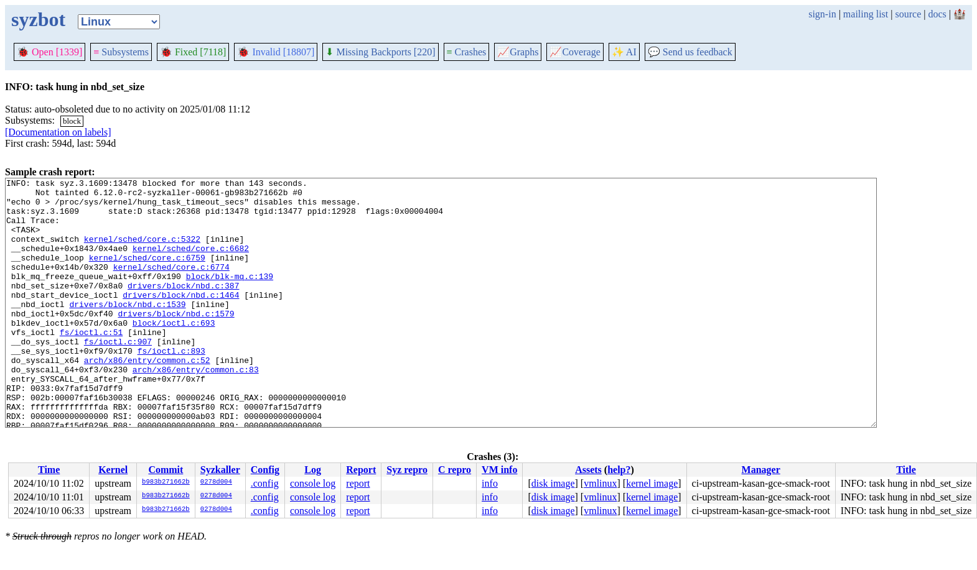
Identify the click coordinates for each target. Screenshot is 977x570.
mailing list (865, 14)
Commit (165, 469)
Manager (761, 469)
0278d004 (216, 482)
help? (618, 469)
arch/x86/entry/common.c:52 (147, 397)
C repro (454, 469)
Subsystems (121, 52)
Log (312, 469)
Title (906, 469)
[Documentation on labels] (58, 132)
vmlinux (600, 483)
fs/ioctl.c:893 (171, 386)
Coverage (574, 52)
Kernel (113, 469)
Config (265, 469)
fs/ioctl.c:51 (91, 363)
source (908, 14)
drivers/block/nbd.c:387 (183, 307)
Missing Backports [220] (380, 52)
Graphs (517, 52)
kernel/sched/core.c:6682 (191, 263)
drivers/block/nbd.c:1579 (176, 341)
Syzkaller (220, 469)
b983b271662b (166, 482)
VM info (499, 469)
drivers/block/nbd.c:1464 (181, 318)
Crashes (467, 52)
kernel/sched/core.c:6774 (171, 285)
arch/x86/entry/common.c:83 (196, 408)
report (358, 483)
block (72, 121)
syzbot (38, 19)
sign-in (822, 14)
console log (312, 483)
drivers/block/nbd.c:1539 (127, 330)
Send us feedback (690, 52)
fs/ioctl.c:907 (118, 374)
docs (937, 14)
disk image (553, 483)
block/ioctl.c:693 (174, 352)
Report (361, 469)
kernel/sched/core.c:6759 (147, 274)
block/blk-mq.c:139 (229, 296)
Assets (588, 469)
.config (265, 483)
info (490, 483)
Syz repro (407, 469)
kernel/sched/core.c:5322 (142, 251)
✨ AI (624, 52)
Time (49, 469)
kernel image (652, 483)
